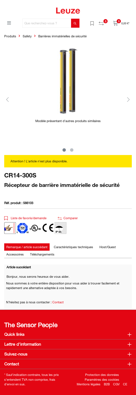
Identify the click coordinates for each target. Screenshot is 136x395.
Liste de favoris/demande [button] (25, 218)
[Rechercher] (75, 23)
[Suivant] (128, 99)
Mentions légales (88, 384)
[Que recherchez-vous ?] (46, 23)
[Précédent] (7, 99)
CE (125, 384)
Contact (58, 302)
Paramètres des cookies (102, 379)
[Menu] (9, 23)
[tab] (27, 247)
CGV (116, 384)
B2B (107, 384)
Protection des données (102, 375)
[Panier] (121, 23)
